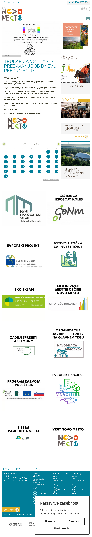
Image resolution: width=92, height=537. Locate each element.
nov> (58, 144)
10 (6, 161)
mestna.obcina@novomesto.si (42, 490)
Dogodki (6, 55)
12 (23, 161)
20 (31, 166)
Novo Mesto (17, 15)
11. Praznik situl (73, 85)
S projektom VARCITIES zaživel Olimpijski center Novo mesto (74, 172)
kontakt (83, 9)
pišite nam (11, 510)
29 (48, 171)
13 (31, 161)
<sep (4, 144)
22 (48, 166)
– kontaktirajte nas (78, 3)
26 (23, 171)
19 (23, 166)
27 (31, 171)
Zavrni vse (73, 521)
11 (14, 161)
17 (6, 166)
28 (40, 171)
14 (40, 161)
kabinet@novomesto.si (60, 486)
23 (57, 166)
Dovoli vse (50, 521)
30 (57, 171)
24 (6, 171)
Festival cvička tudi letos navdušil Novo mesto (75, 128)
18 (14, 166)
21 (40, 166)
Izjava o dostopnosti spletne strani (18, 514)
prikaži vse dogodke (51, 180)
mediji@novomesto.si (78, 486)
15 (48, 161)
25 (14, 171)
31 (6, 176)
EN (88, 9)
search (4, 9)
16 (57, 161)
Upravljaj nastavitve (62, 528)
